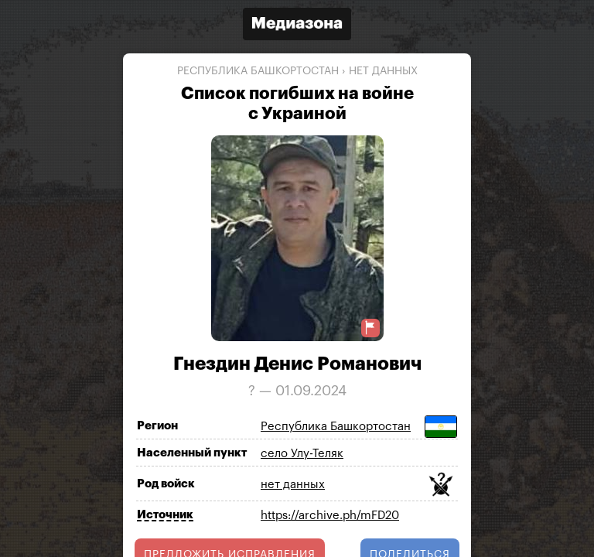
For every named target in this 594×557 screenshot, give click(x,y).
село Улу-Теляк (302, 454)
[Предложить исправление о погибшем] (370, 327)
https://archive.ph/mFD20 (330, 515)
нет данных (383, 71)
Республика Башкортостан (258, 71)
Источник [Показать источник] (165, 515)
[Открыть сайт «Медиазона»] (297, 26)
